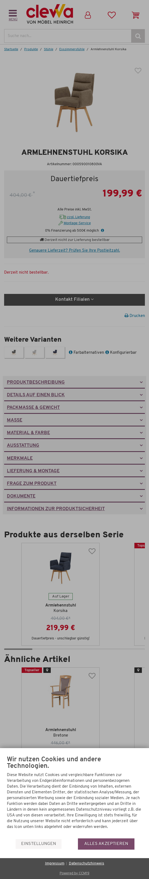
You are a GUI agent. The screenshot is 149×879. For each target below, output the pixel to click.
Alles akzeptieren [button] (106, 844)
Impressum (54, 863)
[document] (74, 797)
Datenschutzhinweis (86, 863)
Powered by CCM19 (74, 873)
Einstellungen (38, 844)
